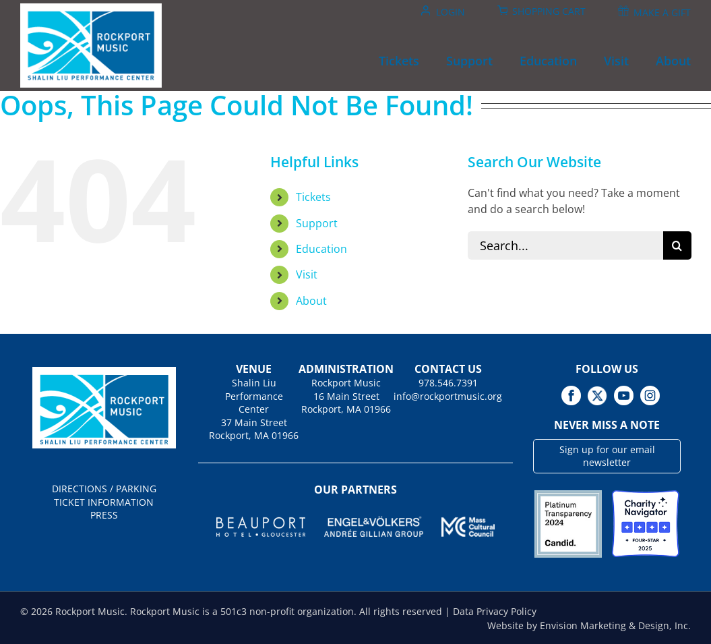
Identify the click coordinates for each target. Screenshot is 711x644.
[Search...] (565, 245)
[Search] (677, 245)
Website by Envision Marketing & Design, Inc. (589, 625)
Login (450, 11)
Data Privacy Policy (494, 611)
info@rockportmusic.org (448, 396)
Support (317, 223)
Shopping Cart (549, 11)
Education (321, 248)
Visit (306, 274)
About (311, 300)
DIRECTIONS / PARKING (104, 488)
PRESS (104, 514)
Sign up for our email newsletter (607, 456)
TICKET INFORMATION (104, 502)
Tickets (313, 196)
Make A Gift (662, 12)
